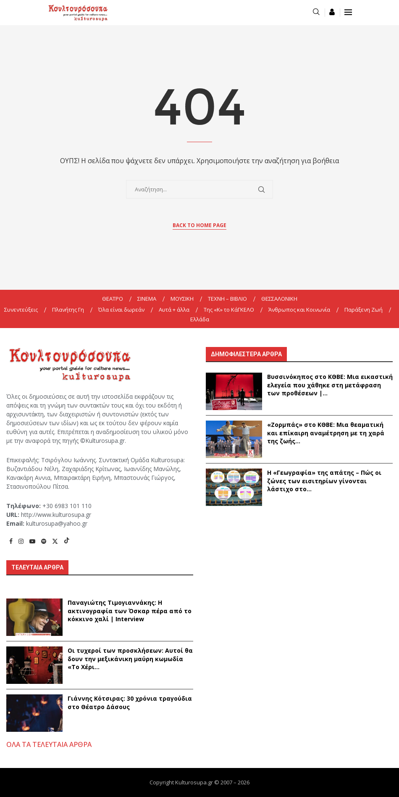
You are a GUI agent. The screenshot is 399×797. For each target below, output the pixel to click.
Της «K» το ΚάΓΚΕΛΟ (229, 309)
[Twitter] (55, 541)
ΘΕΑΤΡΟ (112, 298)
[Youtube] (32, 541)
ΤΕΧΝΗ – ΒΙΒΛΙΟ (227, 298)
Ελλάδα (199, 319)
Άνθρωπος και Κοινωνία (299, 309)
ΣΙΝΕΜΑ (146, 298)
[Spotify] (43, 541)
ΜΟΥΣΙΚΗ (182, 298)
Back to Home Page (199, 225)
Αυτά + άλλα (174, 309)
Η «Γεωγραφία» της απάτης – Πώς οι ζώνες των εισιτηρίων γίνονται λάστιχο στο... (324, 481)
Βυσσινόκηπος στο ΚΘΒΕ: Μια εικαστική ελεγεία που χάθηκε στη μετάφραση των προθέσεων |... (330, 385)
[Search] (316, 12)
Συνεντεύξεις (21, 309)
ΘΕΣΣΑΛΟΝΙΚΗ (279, 298)
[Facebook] (11, 541)
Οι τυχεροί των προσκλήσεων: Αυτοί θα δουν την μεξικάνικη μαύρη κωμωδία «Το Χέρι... (130, 658)
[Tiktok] (67, 541)
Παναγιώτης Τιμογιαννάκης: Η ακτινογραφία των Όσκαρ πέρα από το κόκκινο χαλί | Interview (130, 610)
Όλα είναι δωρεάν (121, 309)
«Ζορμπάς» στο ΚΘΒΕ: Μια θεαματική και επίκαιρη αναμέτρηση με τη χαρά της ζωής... (325, 433)
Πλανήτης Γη (68, 309)
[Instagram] (21, 541)
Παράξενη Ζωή (363, 309)
